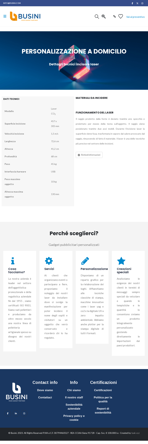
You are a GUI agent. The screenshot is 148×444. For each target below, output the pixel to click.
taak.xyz (135, 433)
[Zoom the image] (16, 381)
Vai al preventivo (135, 16)
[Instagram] (142, 3)
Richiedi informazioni (89, 154)
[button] (6, 16)
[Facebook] (132, 3)
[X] (137, 3)
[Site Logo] (25, 16)
